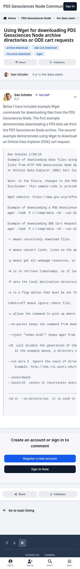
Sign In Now (40, 469)
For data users (52, 74)
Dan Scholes (19, 74)
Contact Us (32, 555)
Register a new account (40, 458)
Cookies (50, 555)
